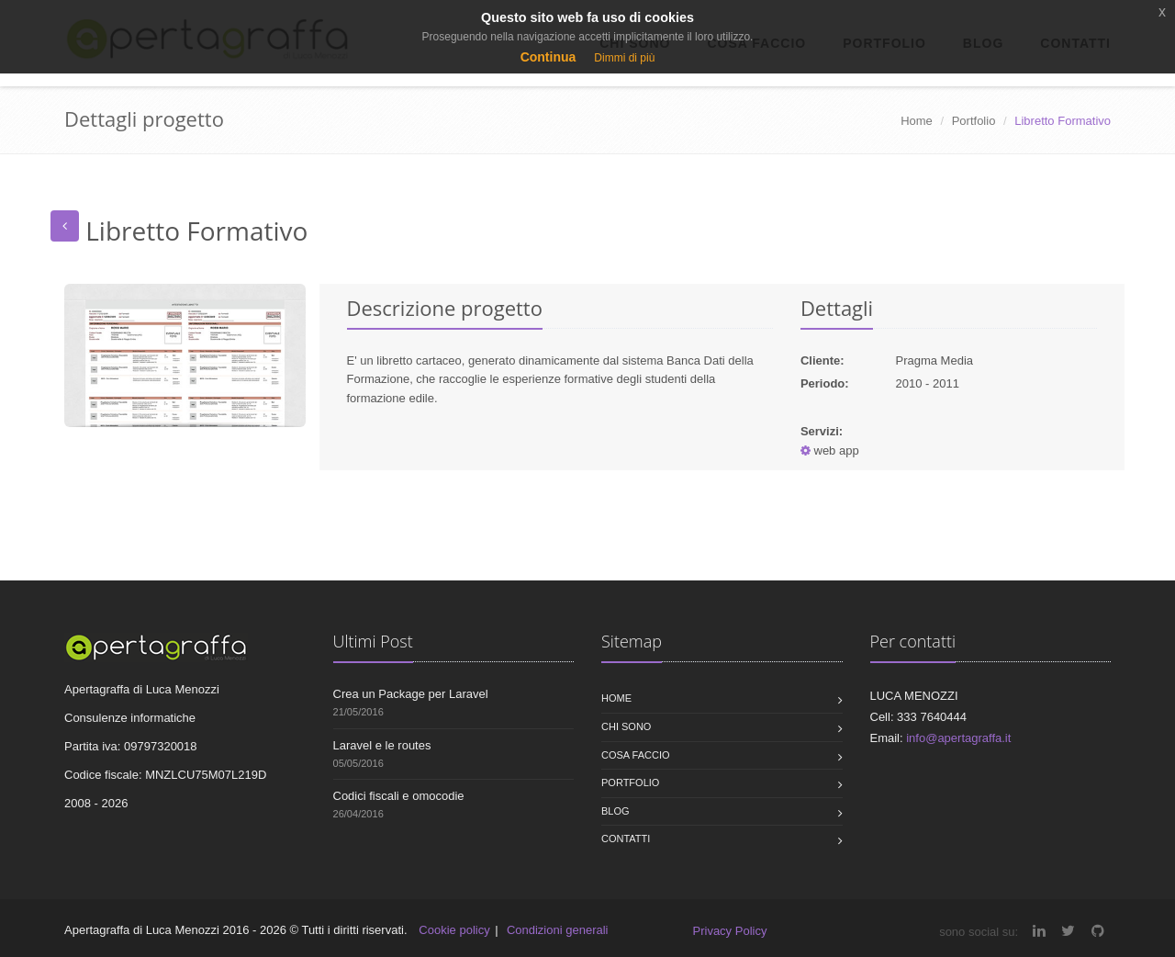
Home (917, 121)
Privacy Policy (730, 931)
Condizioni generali (558, 930)
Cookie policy (454, 930)
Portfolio (974, 121)
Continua (548, 57)
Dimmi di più (624, 57)
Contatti (625, 838)
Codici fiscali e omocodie (398, 796)
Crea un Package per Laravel (410, 694)
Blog (615, 810)
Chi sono (626, 726)
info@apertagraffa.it (958, 738)
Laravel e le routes (382, 745)
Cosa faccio (635, 754)
